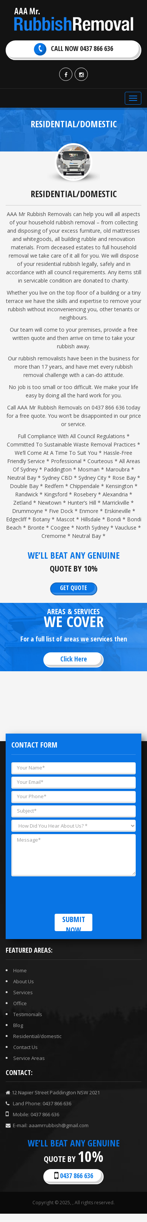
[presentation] (68, 893)
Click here (73, 658)
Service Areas (29, 1058)
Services (23, 992)
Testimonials (27, 1014)
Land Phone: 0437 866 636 (38, 1103)
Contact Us (25, 1047)
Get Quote (73, 588)
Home (20, 970)
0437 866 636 (73, 1175)
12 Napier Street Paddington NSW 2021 (53, 1092)
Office (20, 1003)
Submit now (73, 922)
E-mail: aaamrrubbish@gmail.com (47, 1125)
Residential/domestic (37, 1036)
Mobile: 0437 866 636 (32, 1114)
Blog (18, 1025)
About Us (23, 981)
